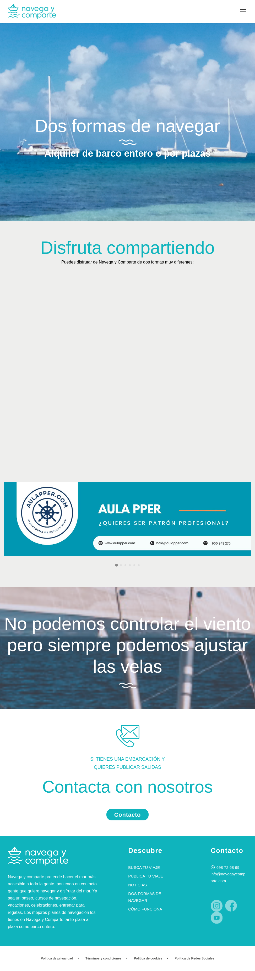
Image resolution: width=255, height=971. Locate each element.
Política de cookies (148, 958)
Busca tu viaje (144, 867)
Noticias (137, 885)
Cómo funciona (145, 909)
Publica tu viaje (145, 876)
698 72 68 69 (228, 867)
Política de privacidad (57, 958)
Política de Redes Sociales (194, 958)
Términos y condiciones (103, 958)
